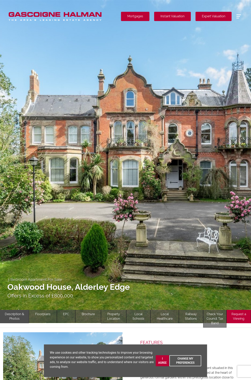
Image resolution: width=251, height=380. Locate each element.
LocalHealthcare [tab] (165, 316)
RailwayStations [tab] (191, 316)
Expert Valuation (213, 16)
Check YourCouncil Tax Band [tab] (214, 318)
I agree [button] (162, 360)
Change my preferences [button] (185, 360)
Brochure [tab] (88, 314)
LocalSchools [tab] (138, 316)
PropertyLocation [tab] (113, 316)
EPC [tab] (66, 314)
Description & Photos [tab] (14, 316)
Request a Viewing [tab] (238, 316)
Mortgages (135, 16)
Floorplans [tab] (43, 314)
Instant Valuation (172, 16)
